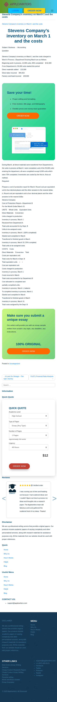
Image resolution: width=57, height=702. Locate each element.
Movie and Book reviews (11, 679)
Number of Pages (15, 431)
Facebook (39, 666)
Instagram (39, 675)
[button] (3, 499)
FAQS (6, 562)
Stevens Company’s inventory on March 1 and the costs (22, 24)
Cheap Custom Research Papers (14, 670)
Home (6, 550)
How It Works (8, 558)
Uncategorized (14, 363)
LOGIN (15, 10)
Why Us (6, 554)
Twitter (38, 668)
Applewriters (12, 691)
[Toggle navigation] (52, 11)
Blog (5, 566)
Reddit (38, 673)
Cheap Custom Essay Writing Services (13, 673)
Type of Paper (14, 421)
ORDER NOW (34, 10)
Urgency (12, 443)
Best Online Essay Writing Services (11, 666)
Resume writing (7, 677)
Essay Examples (8, 682)
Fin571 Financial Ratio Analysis (42, 376)
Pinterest (39, 670)
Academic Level (15, 412)
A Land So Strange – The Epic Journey (14, 377)
